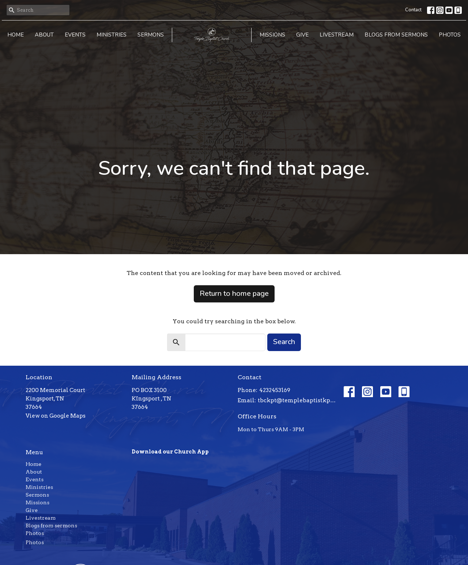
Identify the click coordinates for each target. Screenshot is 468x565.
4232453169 (274, 390)
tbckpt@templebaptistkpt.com (297, 400)
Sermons (150, 34)
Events (75, 34)
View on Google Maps (56, 416)
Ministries (112, 34)
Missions (272, 34)
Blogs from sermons (396, 34)
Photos (450, 34)
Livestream (337, 34)
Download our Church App (170, 452)
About (44, 34)
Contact (413, 10)
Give (302, 34)
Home (15, 34)
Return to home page (234, 293)
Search (284, 342)
